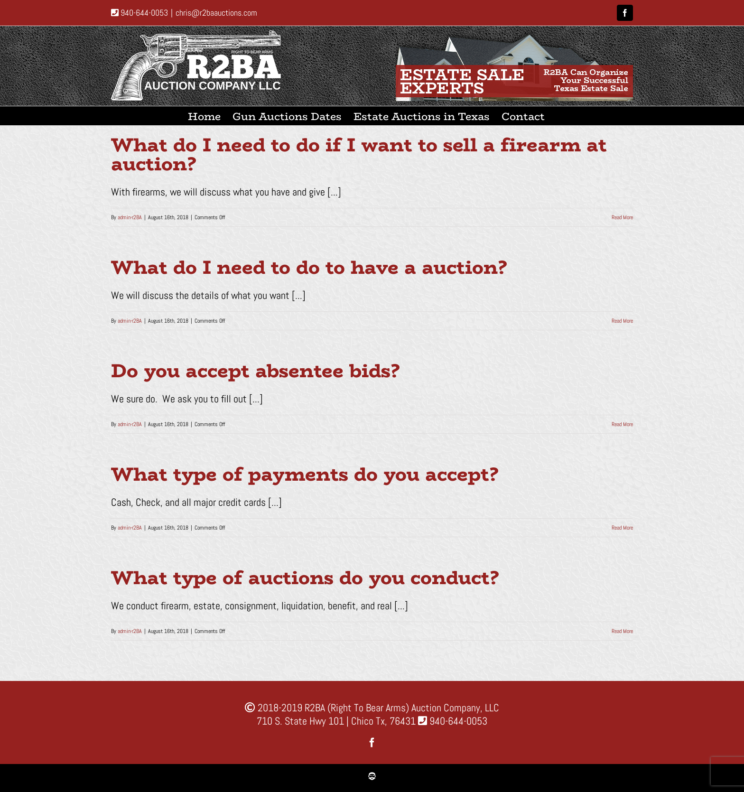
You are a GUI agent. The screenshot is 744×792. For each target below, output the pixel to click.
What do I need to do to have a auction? (309, 267)
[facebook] (372, 742)
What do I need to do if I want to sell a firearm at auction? (359, 154)
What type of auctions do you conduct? (305, 577)
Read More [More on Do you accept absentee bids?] (622, 424)
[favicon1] (372, 777)
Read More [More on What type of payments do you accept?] (622, 527)
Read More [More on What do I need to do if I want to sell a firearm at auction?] (622, 217)
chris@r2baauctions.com (216, 12)
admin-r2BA (130, 217)
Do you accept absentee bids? (255, 370)
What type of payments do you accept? (304, 474)
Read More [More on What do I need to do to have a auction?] (622, 321)
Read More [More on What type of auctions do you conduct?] (622, 631)
